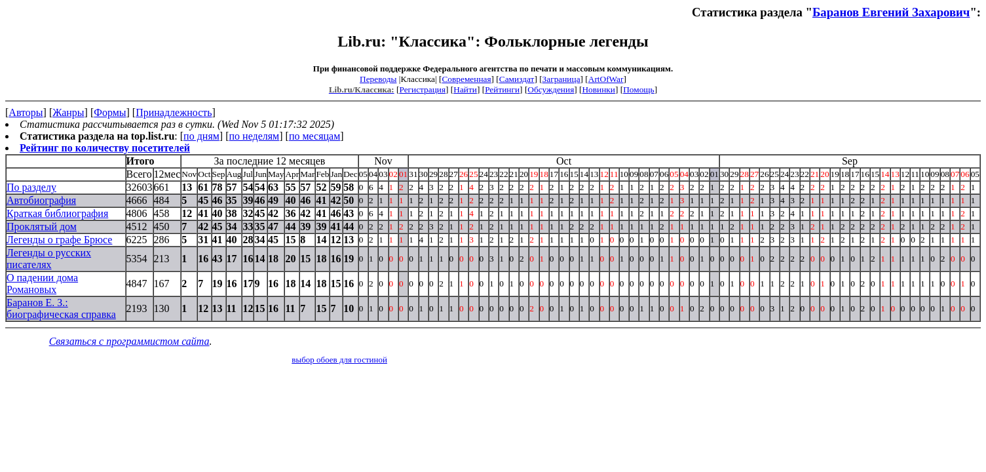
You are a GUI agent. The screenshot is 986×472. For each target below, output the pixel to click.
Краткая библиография (57, 213)
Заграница (561, 79)
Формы (110, 112)
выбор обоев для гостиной (339, 359)
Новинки (598, 89)
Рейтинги (502, 89)
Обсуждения (550, 89)
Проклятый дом (42, 226)
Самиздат (517, 79)
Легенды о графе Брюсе (59, 239)
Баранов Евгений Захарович (891, 12)
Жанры (68, 112)
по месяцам (314, 136)
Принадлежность (174, 112)
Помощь (638, 89)
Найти (465, 89)
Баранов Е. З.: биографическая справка (61, 308)
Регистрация (422, 89)
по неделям (254, 136)
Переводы (378, 79)
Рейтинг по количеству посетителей (105, 147)
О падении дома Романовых (42, 283)
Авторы (26, 112)
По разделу (31, 187)
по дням (201, 136)
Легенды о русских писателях (49, 258)
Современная (466, 79)
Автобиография (41, 200)
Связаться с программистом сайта (129, 341)
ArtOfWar (606, 79)
